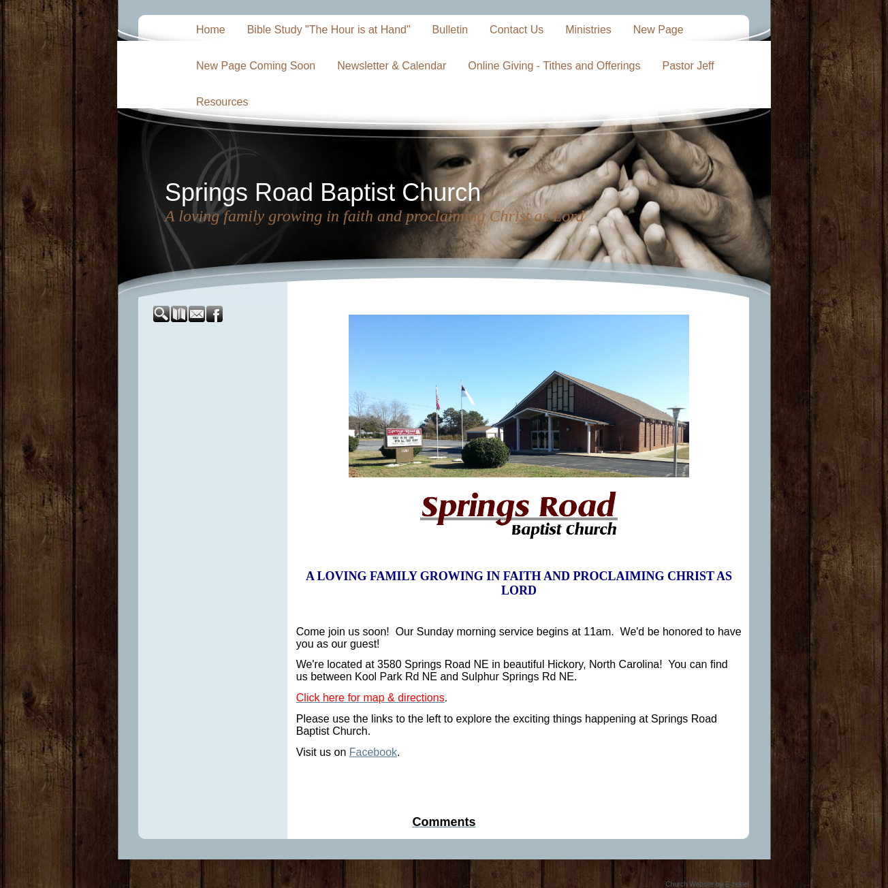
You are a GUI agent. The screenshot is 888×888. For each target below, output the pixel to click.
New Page (658, 29)
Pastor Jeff (688, 66)
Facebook (373, 752)
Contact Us (516, 29)
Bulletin (450, 29)
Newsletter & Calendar (391, 66)
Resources (222, 102)
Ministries (588, 29)
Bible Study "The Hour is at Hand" (329, 29)
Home (210, 29)
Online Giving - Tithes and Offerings (554, 66)
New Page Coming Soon (255, 66)
